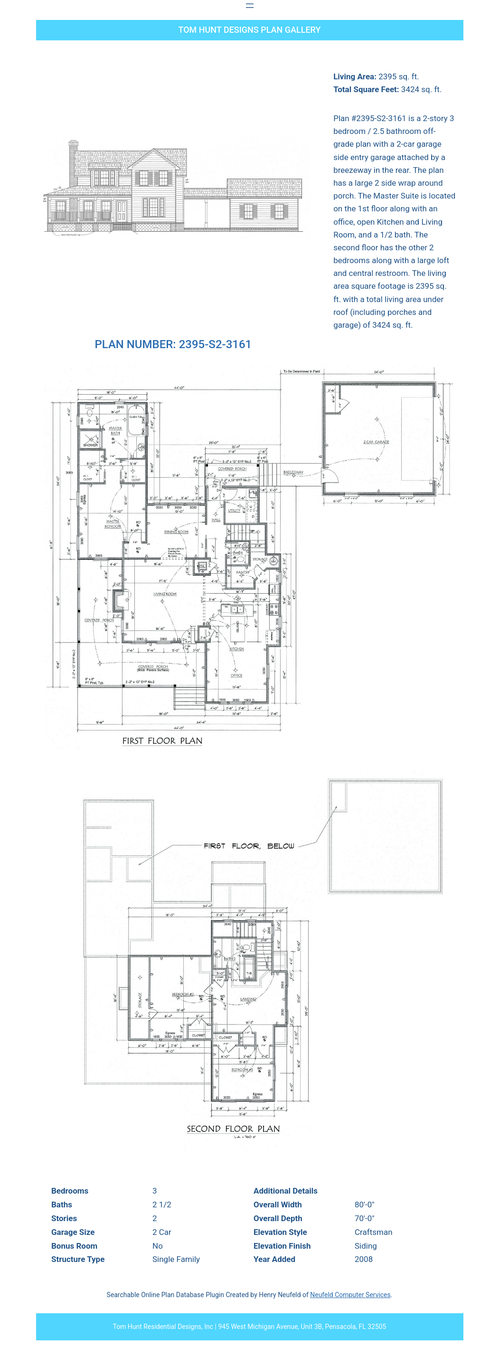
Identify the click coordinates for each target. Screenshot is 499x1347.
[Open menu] (249, 5)
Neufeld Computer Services (350, 1295)
